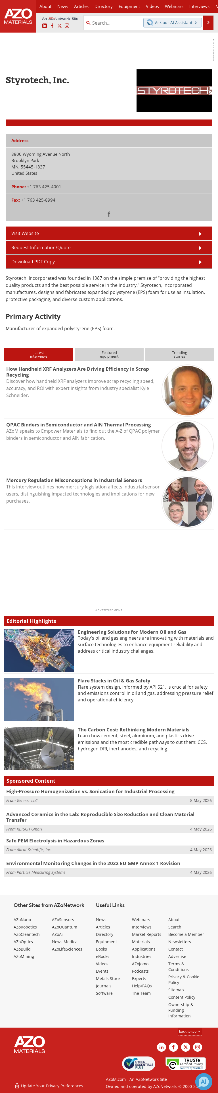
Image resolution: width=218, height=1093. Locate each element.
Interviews (142, 927)
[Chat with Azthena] (203, 1081)
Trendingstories (179, 354)
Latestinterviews (38, 354)
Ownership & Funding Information (180, 1010)
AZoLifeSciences (67, 949)
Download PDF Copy (33, 262)
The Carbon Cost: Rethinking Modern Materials (133, 729)
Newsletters (179, 941)
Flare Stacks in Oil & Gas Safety (114, 680)
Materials (141, 941)
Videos (102, 963)
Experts (139, 978)
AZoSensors (63, 919)
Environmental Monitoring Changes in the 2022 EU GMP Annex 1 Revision (93, 863)
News (101, 919)
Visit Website (25, 233)
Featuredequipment (109, 354)
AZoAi (57, 934)
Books (101, 949)
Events (102, 971)
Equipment (106, 941)
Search (174, 927)
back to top (190, 1031)
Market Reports (146, 934)
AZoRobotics (25, 927)
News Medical (65, 941)
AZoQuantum (64, 927)
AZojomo (140, 963)
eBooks (102, 956)
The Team (141, 993)
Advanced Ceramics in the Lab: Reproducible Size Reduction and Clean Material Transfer (100, 817)
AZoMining (24, 956)
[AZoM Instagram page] (67, 26)
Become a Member (186, 934)
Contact (175, 949)
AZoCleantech (27, 934)
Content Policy (181, 997)
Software (104, 993)
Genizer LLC (27, 800)
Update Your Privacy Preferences (48, 1085)
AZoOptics (23, 941)
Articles (103, 927)
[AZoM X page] (59, 26)
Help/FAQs (142, 986)
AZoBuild (22, 949)
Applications (144, 949)
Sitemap (176, 989)
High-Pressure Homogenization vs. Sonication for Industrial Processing (90, 791)
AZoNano (22, 919)
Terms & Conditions (178, 966)
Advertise (177, 956)
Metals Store (108, 978)
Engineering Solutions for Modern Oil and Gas (132, 632)
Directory (104, 6)
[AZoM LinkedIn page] (44, 26)
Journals (104, 986)
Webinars (141, 919)
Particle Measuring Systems (41, 872)
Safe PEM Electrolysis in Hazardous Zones (55, 840)
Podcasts (140, 971)
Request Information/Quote (41, 247)
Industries (141, 956)
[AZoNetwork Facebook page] (52, 26)
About (174, 919)
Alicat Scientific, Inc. (34, 849)
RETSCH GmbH (29, 829)
